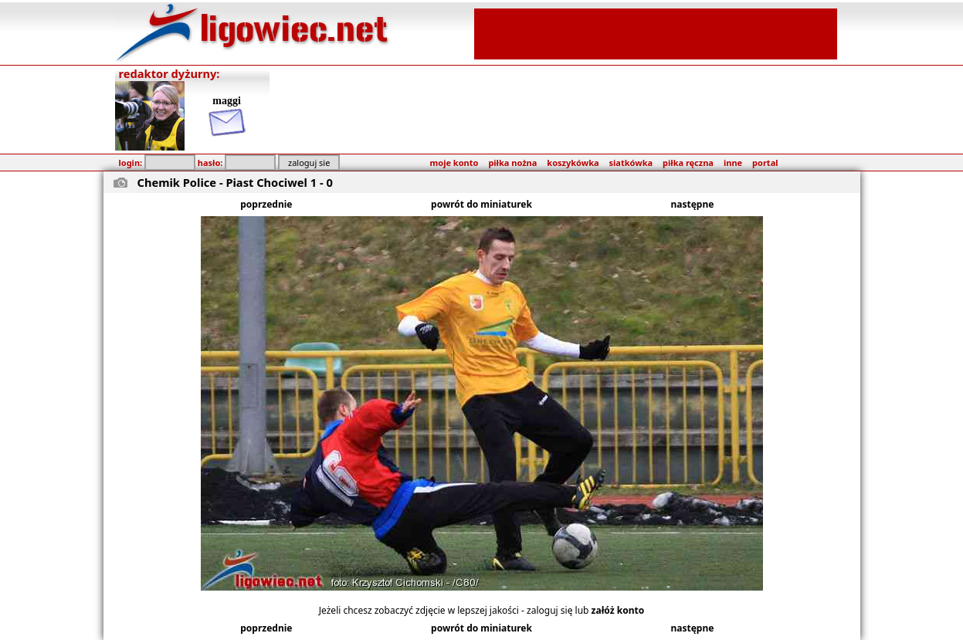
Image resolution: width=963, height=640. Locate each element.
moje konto (454, 162)
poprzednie (266, 204)
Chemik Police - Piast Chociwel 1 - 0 (235, 182)
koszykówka (572, 162)
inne (733, 162)
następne (692, 204)
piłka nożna (512, 162)
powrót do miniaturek (481, 204)
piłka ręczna (688, 162)
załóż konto (618, 610)
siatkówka (631, 162)
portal (765, 162)
